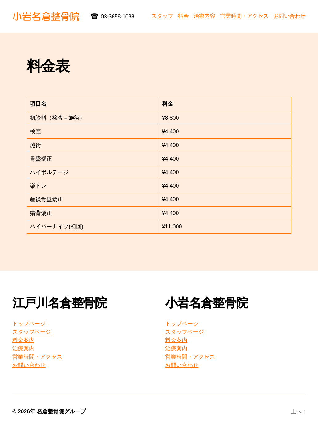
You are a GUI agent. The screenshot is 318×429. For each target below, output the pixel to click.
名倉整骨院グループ (61, 411)
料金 (183, 16)
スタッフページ (31, 332)
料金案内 (23, 340)
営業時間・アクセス (244, 16)
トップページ (29, 324)
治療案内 (23, 348)
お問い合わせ (289, 16)
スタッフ (162, 16)
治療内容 (204, 16)
